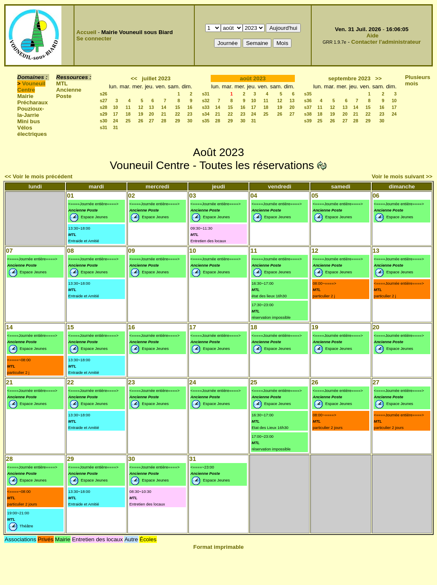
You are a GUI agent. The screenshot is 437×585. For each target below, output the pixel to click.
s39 (308, 120)
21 (163, 113)
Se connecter (94, 38)
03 (192, 195)
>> (378, 78)
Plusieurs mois (417, 80)
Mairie (25, 96)
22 (177, 113)
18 (128, 113)
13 (151, 107)
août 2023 (253, 78)
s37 (308, 107)
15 (177, 107)
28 (163, 120)
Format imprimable (218, 547)
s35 (205, 120)
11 (128, 107)
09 (131, 250)
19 (140, 113)
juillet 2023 (156, 78)
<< (134, 78)
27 (151, 120)
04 (253, 195)
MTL (62, 83)
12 (140, 107)
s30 (103, 120)
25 (128, 120)
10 (115, 107)
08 (70, 250)
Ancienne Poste (69, 93)
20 (151, 113)
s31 (103, 127)
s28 (103, 107)
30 (189, 120)
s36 (308, 100)
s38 (308, 113)
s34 (205, 113)
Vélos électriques (32, 130)
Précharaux (32, 102)
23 (189, 113)
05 (314, 195)
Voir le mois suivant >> (402, 176)
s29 (103, 113)
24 (115, 120)
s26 (103, 93)
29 (177, 120)
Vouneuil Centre (31, 86)
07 (9, 250)
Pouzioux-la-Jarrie (30, 112)
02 (131, 195)
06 (376, 195)
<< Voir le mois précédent (38, 176)
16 (189, 107)
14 (163, 107)
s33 (205, 107)
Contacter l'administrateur (386, 42)
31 (115, 127)
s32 (205, 100)
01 (70, 195)
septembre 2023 (349, 78)
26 (140, 120)
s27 (103, 100)
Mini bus (28, 121)
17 (115, 113)
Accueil (86, 32)
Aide (372, 35)
